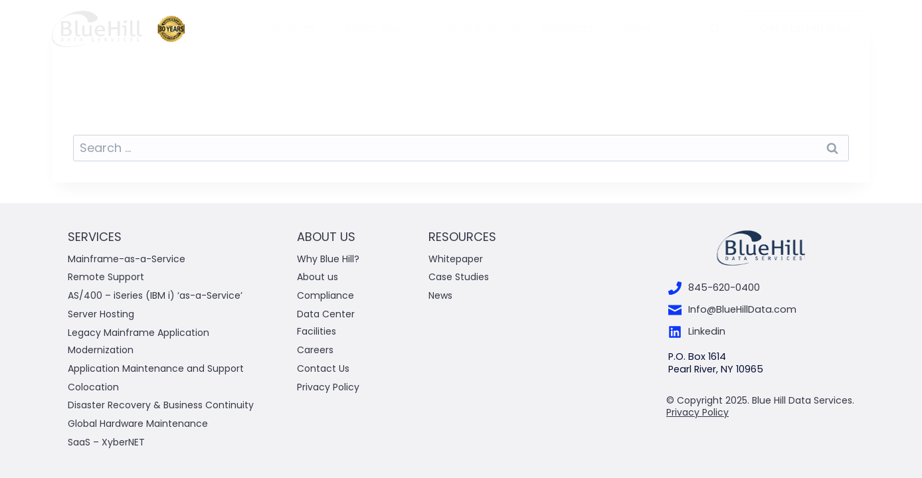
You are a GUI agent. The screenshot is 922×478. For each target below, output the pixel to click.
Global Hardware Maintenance (138, 423)
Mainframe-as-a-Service (126, 259)
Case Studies (458, 276)
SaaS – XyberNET (106, 442)
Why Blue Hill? (483, 29)
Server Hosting (101, 314)
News (637, 29)
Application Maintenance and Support (156, 368)
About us (317, 276)
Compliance (325, 295)
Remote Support (106, 276)
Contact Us (323, 368)
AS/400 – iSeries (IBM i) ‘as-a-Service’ (155, 295)
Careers (315, 350)
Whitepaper (457, 259)
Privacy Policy (328, 387)
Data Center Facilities (326, 322)
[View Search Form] (715, 28)
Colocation (93, 387)
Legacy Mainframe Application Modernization (138, 341)
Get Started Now (805, 28)
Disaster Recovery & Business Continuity (161, 405)
